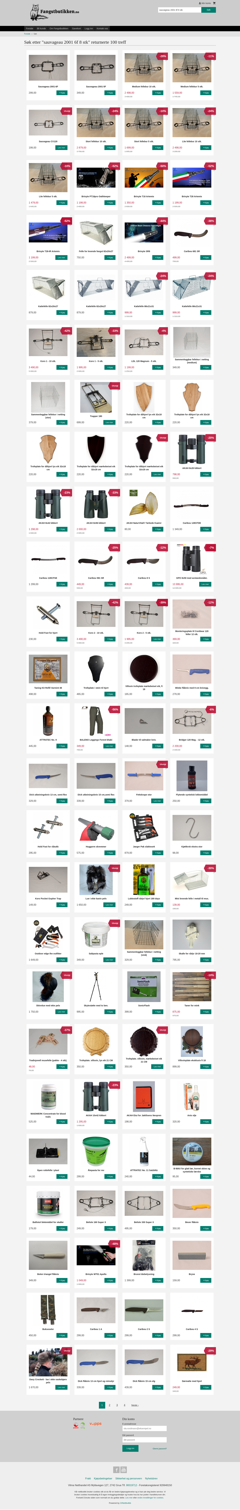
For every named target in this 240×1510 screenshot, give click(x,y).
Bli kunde (41, 28)
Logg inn (89, 28)
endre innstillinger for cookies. (150, 1498)
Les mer (129, 1498)
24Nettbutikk (125, 1504)
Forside (29, 28)
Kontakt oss (102, 28)
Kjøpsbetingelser (103, 1479)
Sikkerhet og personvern (128, 1479)
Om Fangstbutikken (59, 28)
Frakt (88, 1479)
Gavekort (76, 28)
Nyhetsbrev (151, 1479)
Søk (209, 10)
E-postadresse (129, 1424)
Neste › (135, 1405)
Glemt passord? (160, 1448)
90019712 (131, 1486)
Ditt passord (128, 1435)
